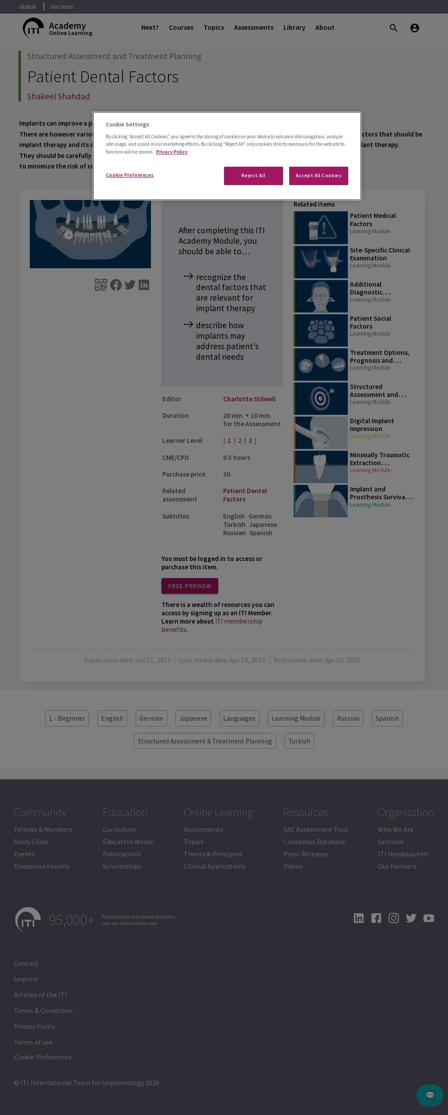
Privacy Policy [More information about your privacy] (172, 152)
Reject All (253, 175)
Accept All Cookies (319, 175)
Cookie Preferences (130, 175)
